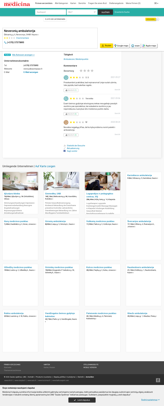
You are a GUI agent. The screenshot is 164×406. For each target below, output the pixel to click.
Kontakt (31, 377)
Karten (73, 3)
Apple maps (149, 45)
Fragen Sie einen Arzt (97, 3)
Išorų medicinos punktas (16, 221)
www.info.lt (8, 380)
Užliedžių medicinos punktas (18, 267)
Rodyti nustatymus (150, 400)
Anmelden (90, 377)
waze (135, 45)
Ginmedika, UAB (53, 193)
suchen (105, 12)
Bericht (117, 90)
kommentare (22, 38)
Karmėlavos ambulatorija (139, 175)
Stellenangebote (116, 3)
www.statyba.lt (20, 380)
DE (156, 3)
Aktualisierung (71, 148)
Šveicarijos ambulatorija (139, 221)
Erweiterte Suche (122, 12)
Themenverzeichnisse (12, 370)
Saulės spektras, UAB (18, 377)
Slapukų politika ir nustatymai (64, 377)
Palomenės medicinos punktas (101, 313)
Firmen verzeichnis (43, 3)
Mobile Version (90, 367)
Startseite (7, 367)
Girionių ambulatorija (55, 221)
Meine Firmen (133, 3)
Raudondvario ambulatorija (140, 267)
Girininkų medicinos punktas (59, 267)
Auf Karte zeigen (45, 166)
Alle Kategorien (61, 3)
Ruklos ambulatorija (14, 313)
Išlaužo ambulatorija (137, 313)
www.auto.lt (31, 380)
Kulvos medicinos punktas (99, 267)
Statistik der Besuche (74, 146)
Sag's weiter (70, 151)
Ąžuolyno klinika (12, 193)
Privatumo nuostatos (44, 377)
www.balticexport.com (60, 380)
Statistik (81, 377)
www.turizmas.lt (44, 380)
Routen (52, 367)
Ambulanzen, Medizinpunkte (76, 59)
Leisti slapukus (82, 400)
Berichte (82, 3)
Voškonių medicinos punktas (100, 221)
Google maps (121, 45)
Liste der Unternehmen (55, 19)
